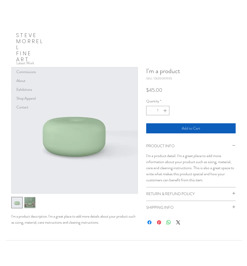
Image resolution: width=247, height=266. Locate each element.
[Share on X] (178, 222)
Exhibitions (24, 89)
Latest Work (25, 63)
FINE (24, 53)
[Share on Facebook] (149, 222)
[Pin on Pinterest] (159, 222)
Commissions (26, 72)
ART (22, 59)
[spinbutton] (157, 110)
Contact (22, 107)
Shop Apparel (26, 98)
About (20, 80)
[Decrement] (150, 110)
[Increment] (165, 110)
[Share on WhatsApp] (169, 222)
